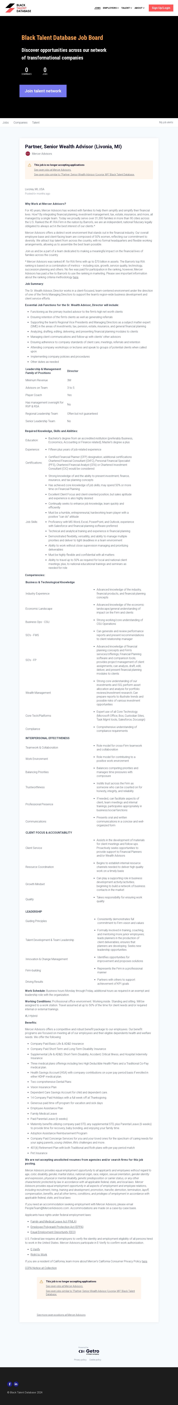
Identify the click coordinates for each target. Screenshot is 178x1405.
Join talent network (43, 98)
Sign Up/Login (161, 8)
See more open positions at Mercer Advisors (61, 1322)
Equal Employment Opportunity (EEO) (53, 1239)
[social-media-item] (9, 1384)
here (75, 285)
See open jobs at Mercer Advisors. (52, 177)
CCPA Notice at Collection (41, 1275)
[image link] (22, 7)
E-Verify (35, 1257)
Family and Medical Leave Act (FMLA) (53, 1229)
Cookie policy (95, 1360)
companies (22, 130)
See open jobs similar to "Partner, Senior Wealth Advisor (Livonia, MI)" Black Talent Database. (84, 182)
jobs (6, 130)
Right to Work (39, 1262)
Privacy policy (80, 1360)
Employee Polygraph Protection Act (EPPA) (57, 1234)
